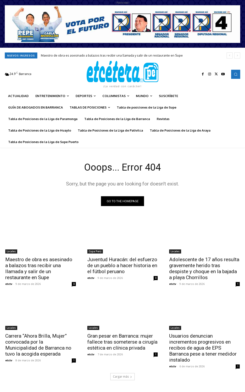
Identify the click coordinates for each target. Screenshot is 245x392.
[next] (237, 55)
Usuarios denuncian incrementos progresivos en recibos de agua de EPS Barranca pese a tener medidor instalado (203, 348)
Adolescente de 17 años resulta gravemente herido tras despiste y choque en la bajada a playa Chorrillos (204, 268)
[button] (235, 74)
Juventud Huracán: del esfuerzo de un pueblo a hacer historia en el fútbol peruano (122, 265)
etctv (8, 283)
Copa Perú (95, 251)
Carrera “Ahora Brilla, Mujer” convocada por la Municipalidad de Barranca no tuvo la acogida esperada (38, 345)
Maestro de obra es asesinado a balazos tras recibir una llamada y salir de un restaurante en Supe (112, 55)
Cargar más (122, 377)
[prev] (230, 55)
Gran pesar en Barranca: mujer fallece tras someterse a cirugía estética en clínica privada (122, 342)
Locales (11, 251)
